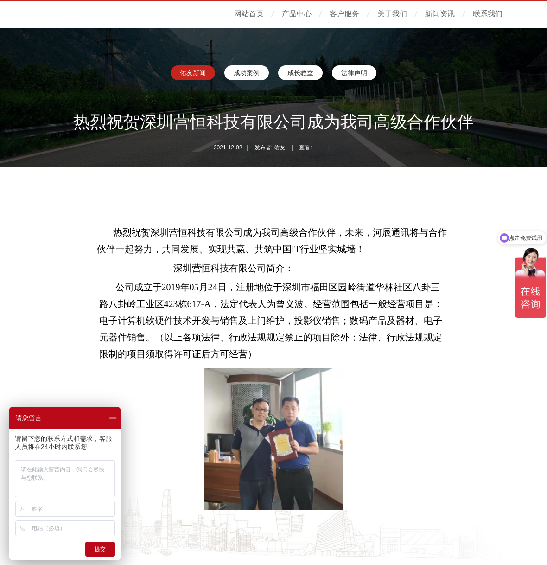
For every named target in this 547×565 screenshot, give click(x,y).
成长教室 (300, 73)
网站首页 (249, 14)
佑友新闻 (193, 73)
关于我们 (392, 14)
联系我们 (487, 14)
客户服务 (344, 14)
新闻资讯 (440, 14)
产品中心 (297, 14)
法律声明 (354, 73)
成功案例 (247, 73)
